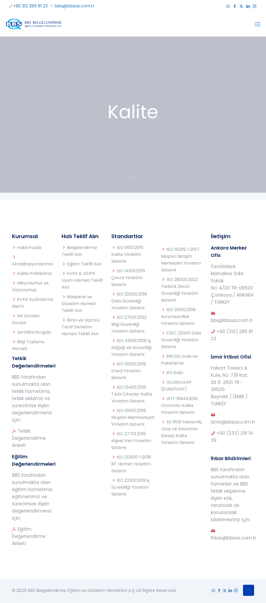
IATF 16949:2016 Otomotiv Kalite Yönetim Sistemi (179, 405)
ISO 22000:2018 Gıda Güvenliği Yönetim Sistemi (129, 301)
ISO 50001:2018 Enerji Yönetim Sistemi (128, 371)
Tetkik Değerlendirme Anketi (29, 438)
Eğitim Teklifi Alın (84, 264)
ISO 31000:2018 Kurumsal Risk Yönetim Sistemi (178, 317)
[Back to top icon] (248, 590)
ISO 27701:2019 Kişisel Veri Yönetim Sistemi (131, 441)
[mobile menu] (257, 24)
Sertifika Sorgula (34, 332)
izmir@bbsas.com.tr (233, 422)
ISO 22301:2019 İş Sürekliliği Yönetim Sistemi (130, 487)
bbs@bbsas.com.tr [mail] (75, 6)
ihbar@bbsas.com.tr (233, 538)
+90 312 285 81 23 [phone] (30, 6)
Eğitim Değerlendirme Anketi (29, 536)
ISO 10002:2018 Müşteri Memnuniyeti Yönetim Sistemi (132, 417)
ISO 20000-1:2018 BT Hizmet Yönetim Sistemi (131, 464)
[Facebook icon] (235, 6)
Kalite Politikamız (34, 273)
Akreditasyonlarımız (32, 264)
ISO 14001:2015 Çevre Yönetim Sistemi (128, 278)
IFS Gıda (174, 373)
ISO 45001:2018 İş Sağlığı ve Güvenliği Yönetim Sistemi (131, 347)
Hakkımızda (29, 247)
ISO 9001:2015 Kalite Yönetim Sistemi (127, 254)
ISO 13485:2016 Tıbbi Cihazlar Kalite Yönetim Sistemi (131, 394)
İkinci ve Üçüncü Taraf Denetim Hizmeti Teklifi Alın (81, 327)
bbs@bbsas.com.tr (232, 320)
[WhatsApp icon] (228, 6)
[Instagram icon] (254, 6)
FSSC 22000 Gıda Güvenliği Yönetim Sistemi (181, 340)
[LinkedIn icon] (248, 6)
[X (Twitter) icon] (241, 6)
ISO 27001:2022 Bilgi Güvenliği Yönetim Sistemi (129, 324)
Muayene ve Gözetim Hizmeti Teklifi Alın (79, 304)
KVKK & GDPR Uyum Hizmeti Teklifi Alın (82, 280)
